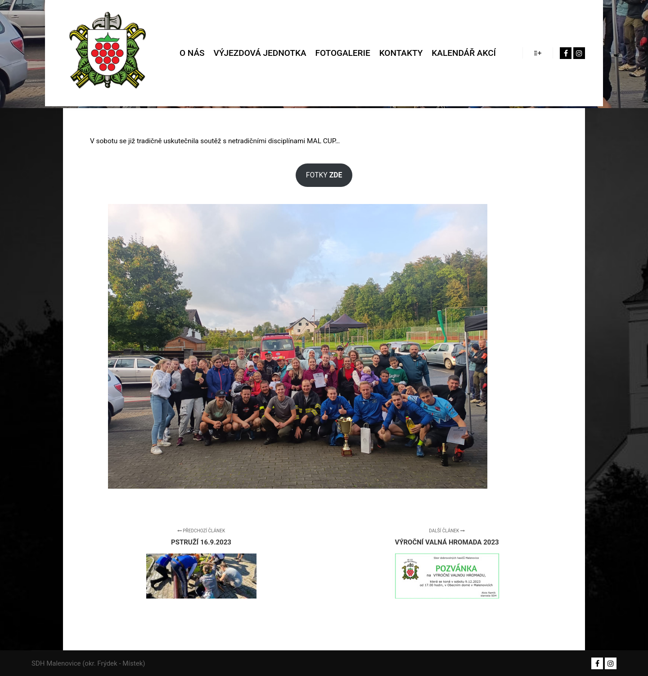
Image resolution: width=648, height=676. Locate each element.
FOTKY (324, 175)
